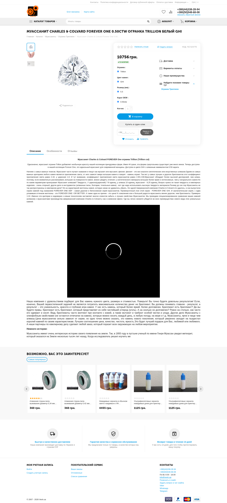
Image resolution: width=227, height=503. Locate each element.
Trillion (121, 72)
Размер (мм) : (123, 87)
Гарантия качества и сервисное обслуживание (113, 442)
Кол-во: (120, 108)
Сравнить (142, 139)
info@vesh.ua (165, 477)
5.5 (120, 92)
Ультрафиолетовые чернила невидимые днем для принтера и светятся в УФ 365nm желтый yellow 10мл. (147, 402)
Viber (162, 485)
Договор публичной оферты (142, 2)
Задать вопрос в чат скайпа (172, 483)
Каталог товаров (44, 21)
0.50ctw (122, 102)
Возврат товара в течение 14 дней (174, 442)
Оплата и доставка (164, 2)
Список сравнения (79, 476)
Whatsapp (164, 488)
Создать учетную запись (37, 473)
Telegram (163, 491)
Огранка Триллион (170, 89)
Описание (35, 151)
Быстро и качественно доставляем (52, 442)
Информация (180, 2)
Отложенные (76, 473)
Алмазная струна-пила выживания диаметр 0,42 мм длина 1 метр (76, 402)
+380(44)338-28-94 (188, 9)
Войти (29, 469)
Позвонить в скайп (168, 480)
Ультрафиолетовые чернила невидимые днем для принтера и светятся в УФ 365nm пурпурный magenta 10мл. (182, 402)
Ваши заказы (76, 469)
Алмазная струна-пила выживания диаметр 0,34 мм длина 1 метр (42, 402)
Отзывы (72, 151)
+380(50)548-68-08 (188, 12)
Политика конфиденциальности (114, 2)
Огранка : (121, 67)
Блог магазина (73, 12)
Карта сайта (89, 12)
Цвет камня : (123, 77)
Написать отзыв (141, 47)
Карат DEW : (123, 98)
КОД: (184, 47)
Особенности (54, 151)
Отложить (128, 139)
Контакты (94, 2)
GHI (120, 82)
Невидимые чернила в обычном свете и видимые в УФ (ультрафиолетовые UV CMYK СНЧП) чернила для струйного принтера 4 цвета (113, 402)
